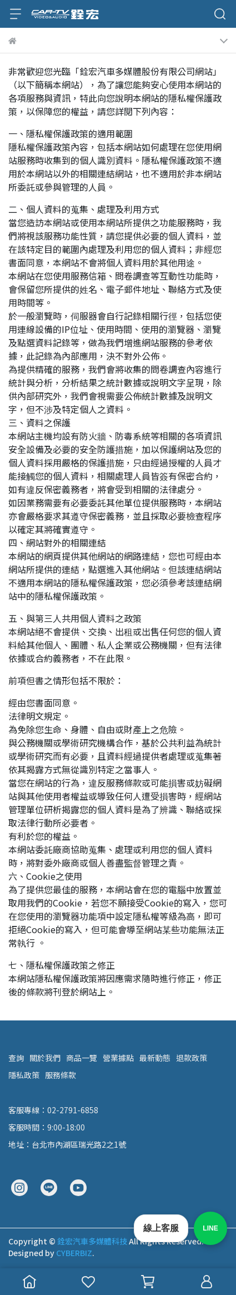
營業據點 (118, 1057)
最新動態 (154, 1057)
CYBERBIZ (74, 1252)
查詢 (16, 1057)
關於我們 (45, 1057)
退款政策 (191, 1057)
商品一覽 (81, 1057)
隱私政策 (23, 1074)
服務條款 (60, 1074)
